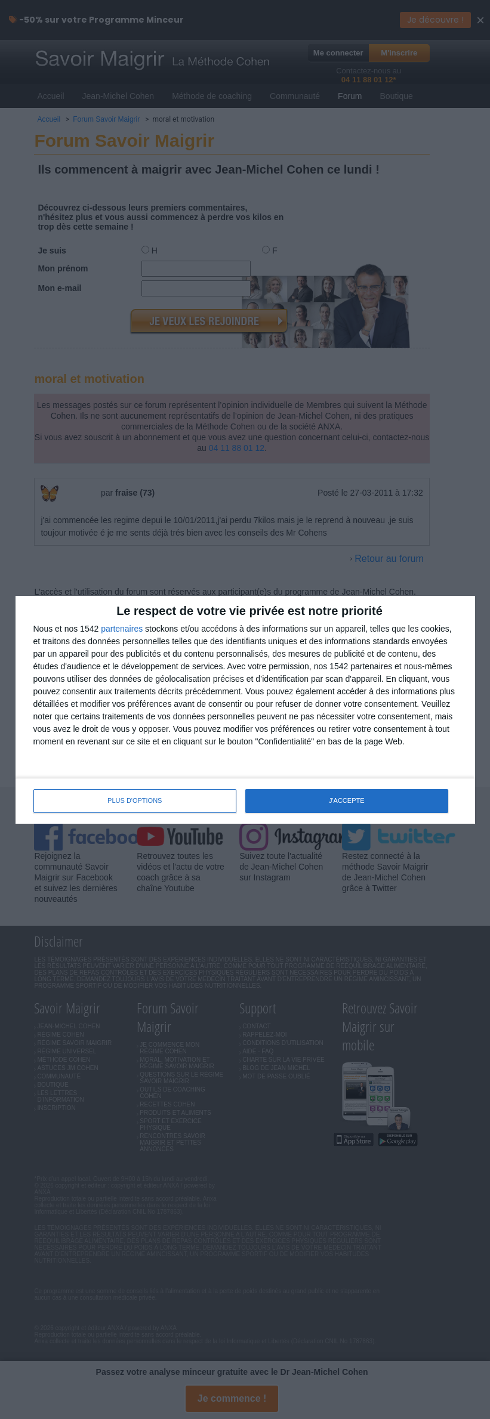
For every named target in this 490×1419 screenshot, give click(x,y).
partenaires (122, 629)
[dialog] (245, 710)
